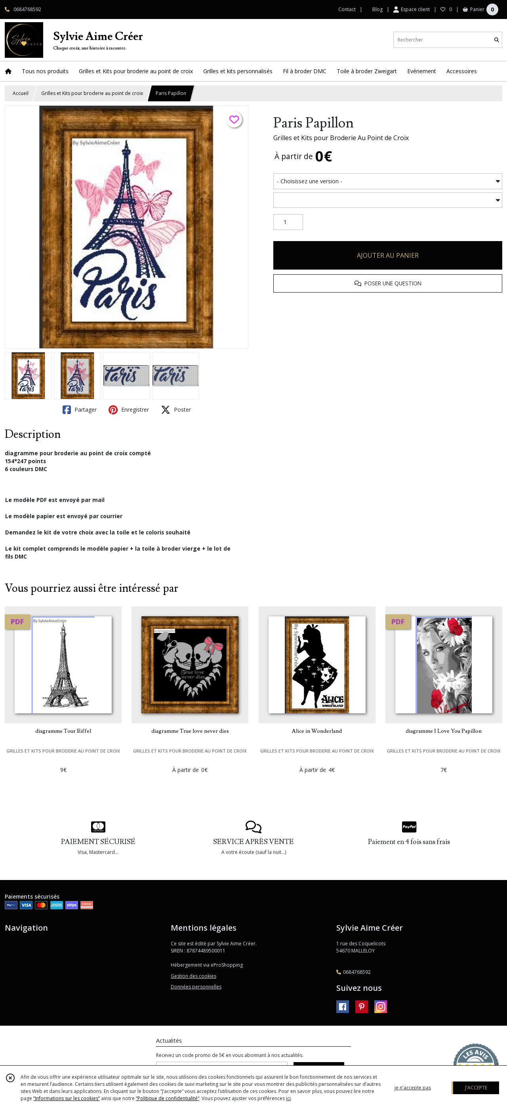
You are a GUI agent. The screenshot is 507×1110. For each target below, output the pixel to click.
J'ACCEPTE (476, 1087)
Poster (176, 409)
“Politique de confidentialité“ (167, 1098)
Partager (80, 409)
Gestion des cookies (193, 976)
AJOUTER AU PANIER (388, 255)
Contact (347, 9)
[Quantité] (288, 222)
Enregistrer (129, 409)
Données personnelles (196, 986)
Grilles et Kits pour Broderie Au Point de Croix (341, 137)
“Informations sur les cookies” (66, 1098)
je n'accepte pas (413, 1087)
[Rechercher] (497, 40)
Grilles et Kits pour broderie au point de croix (92, 93)
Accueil (21, 93)
